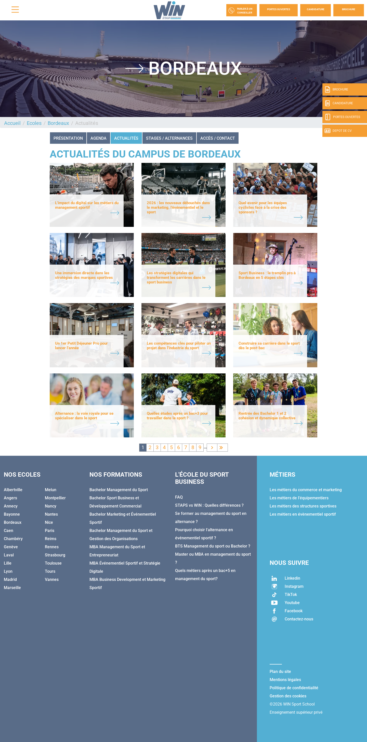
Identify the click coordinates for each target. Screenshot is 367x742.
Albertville (13, 489)
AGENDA (98, 138)
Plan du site (280, 671)
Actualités (126, 138)
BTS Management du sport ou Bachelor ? (212, 546)
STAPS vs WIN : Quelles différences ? (209, 505)
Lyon (8, 571)
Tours (50, 571)
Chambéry (13, 538)
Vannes (52, 579)
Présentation (68, 138)
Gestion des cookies (288, 696)
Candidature (315, 9)
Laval (9, 555)
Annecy (11, 506)
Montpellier (55, 498)
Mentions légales (285, 679)
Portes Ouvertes (278, 9)
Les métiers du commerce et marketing (306, 489)
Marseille (12, 587)
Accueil (12, 123)
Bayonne (12, 514)
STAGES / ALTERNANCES (169, 138)
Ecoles (34, 123)
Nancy (50, 506)
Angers (10, 498)
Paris (49, 530)
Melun (50, 489)
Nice (49, 522)
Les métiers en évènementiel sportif (303, 514)
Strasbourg (55, 555)
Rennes (52, 546)
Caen (8, 530)
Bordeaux (58, 123)
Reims (50, 538)
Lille (7, 563)
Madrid (10, 579)
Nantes (51, 514)
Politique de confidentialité (294, 687)
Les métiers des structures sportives (303, 506)
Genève (11, 546)
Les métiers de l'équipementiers (299, 498)
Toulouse (53, 563)
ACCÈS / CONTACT (217, 138)
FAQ (179, 497)
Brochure (348, 9)
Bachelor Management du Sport (118, 489)
